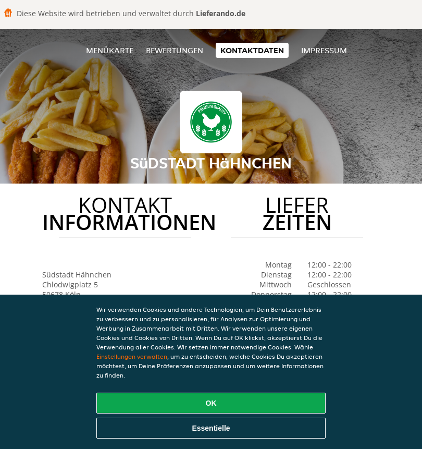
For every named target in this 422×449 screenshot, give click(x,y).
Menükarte (109, 50)
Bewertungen (174, 50)
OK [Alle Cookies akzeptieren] (211, 403)
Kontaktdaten (252, 50)
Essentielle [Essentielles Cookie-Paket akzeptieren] (211, 428)
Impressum (324, 50)
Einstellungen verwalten (131, 356)
